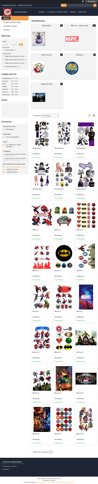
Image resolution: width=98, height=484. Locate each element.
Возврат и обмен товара (12, 22)
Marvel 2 (57, 230)
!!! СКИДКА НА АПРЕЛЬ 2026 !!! (57, 12)
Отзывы (7, 30)
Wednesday (46, 25)
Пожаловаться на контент (44, 482)
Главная (41, 12)
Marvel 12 (79, 352)
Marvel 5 (57, 270)
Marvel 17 (57, 434)
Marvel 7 (35, 311)
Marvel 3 (79, 230)
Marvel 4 (35, 270)
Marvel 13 (35, 393)
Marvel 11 (57, 352)
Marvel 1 (35, 230)
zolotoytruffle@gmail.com (15, 167)
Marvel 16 (35, 434)
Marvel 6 (79, 270)
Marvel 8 (57, 311)
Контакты (82, 12)
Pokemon (79, 55)
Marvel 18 (79, 434)
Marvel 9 (79, 311)
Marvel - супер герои (79, 25)
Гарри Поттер (46, 84)
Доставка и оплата (10, 26)
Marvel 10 (35, 352)
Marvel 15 (79, 393)
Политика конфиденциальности (63, 482)
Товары (73, 12)
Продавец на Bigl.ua (49, 480)
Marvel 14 (57, 393)
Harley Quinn (46, 55)
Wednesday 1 (37, 148)
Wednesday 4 (37, 189)
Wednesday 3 (81, 148)
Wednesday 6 (81, 189)
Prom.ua (58, 478)
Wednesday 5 (59, 189)
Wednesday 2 (59, 148)
